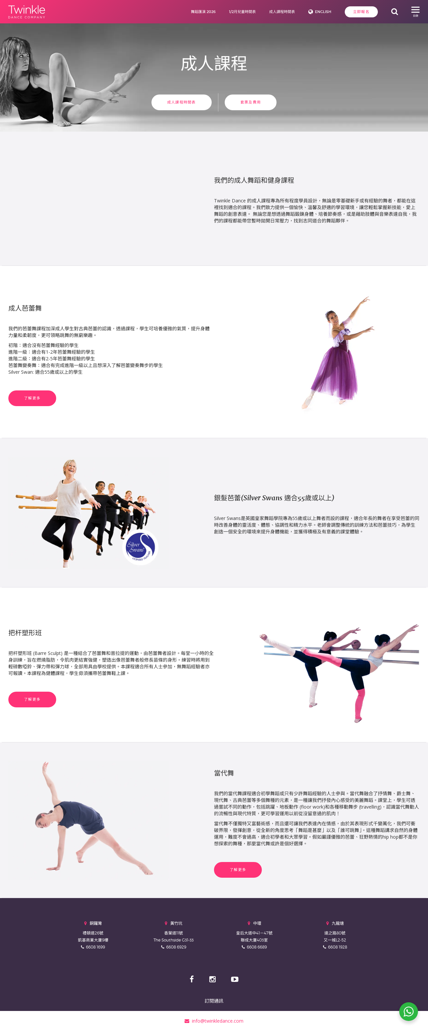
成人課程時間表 (282, 11)
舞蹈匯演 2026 (203, 11)
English (323, 11)
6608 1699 (95, 947)
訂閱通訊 (214, 1001)
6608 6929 (176, 947)
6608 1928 (337, 947)
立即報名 (361, 11)
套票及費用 (250, 102)
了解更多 (32, 398)
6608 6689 (257, 947)
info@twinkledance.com (214, 1021)
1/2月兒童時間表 (242, 11)
